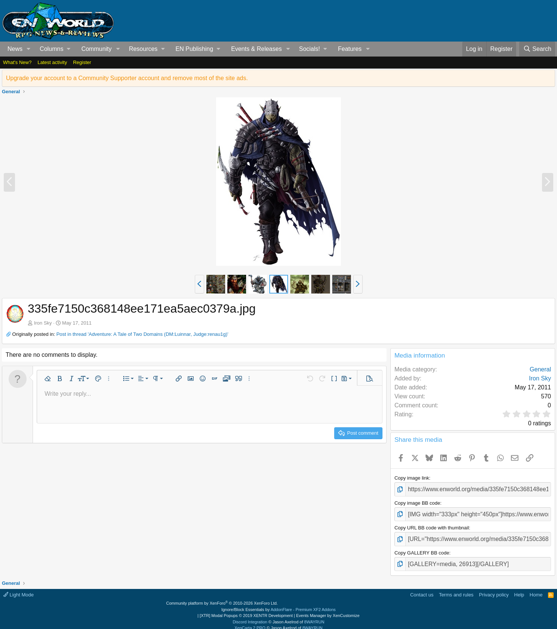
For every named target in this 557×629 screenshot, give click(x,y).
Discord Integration (250, 616)
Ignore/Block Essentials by (278, 603)
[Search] (537, 49)
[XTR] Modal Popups (246, 610)
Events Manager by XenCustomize (327, 610)
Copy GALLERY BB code (421, 548)
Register (82, 62)
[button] (28, 49)
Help (519, 589)
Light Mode (18, 589)
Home (536, 589)
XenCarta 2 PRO (250, 622)
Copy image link (411, 478)
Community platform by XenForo (222, 597)
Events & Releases (256, 49)
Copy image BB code (417, 501)
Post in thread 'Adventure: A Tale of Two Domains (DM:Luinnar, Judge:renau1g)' (142, 334)
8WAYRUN (314, 616)
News (14, 49)
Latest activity (52, 62)
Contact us (421, 589)
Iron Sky (43, 323)
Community (96, 49)
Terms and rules (456, 589)
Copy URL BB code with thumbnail (431, 525)
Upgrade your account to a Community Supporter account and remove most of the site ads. (127, 78)
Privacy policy (494, 589)
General (540, 369)
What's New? (17, 62)
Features (349, 49)
